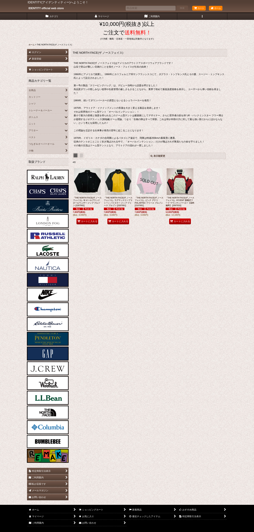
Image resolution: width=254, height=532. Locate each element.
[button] (202, 16)
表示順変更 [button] (157, 156)
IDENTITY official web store (46, 8)
